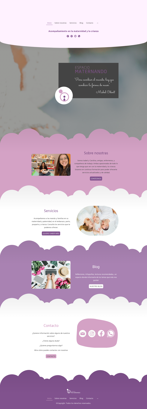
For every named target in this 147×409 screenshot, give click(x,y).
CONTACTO (51, 356)
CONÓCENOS (96, 178)
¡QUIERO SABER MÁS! (51, 233)
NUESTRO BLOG (96, 286)
